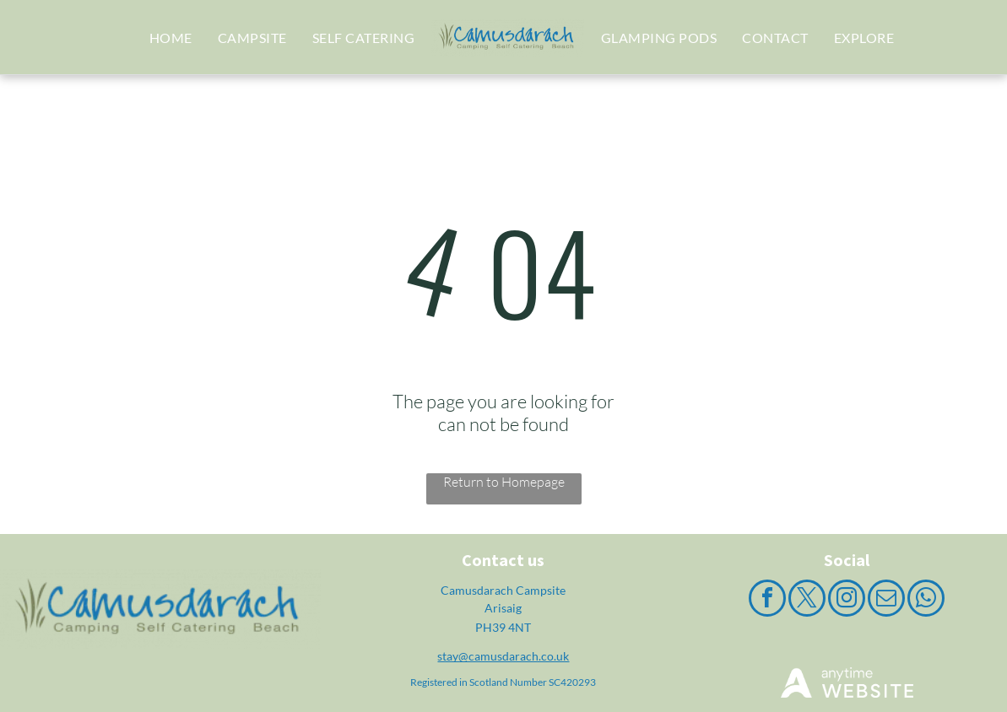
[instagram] (846, 600)
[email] (886, 600)
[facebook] (767, 600)
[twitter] (807, 600)
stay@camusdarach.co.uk (503, 656)
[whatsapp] (926, 600)
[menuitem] (171, 37)
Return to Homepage (504, 481)
